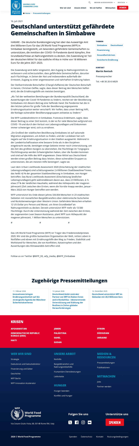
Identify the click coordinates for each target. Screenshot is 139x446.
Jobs (99, 381)
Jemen (57, 328)
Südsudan (103, 333)
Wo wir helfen (96, 8)
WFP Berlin (16, 378)
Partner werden (104, 386)
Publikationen (103, 367)
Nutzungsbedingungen (117, 436)
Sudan (58, 342)
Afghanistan (19, 328)
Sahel (57, 337)
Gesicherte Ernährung (107, 59)
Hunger (60, 385)
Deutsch (121, 2)
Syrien (101, 328)
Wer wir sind (65, 8)
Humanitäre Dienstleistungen (67, 371)
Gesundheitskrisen (106, 55)
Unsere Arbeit (80, 8)
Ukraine (102, 337)
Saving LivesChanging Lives (30, 5)
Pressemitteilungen (41, 13)
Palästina (60, 333)
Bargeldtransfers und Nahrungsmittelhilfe (63, 365)
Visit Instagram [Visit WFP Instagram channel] (83, 422)
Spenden (122, 8)
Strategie (15, 359)
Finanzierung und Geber (22, 368)
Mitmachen (110, 8)
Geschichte (16, 373)
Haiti (14, 340)
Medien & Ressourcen (103, 2)
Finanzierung (103, 50)
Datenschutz (86, 436)
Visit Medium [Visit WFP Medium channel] (89, 422)
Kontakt (99, 436)
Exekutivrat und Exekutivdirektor (25, 364)
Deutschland (117, 45)
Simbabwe (102, 45)
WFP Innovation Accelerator (23, 383)
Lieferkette (59, 376)
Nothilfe (57, 359)
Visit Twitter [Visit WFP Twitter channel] (70, 422)
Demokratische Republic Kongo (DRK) (25, 334)
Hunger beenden (61, 391)
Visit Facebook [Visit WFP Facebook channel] (76, 422)
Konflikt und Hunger (63, 395)
